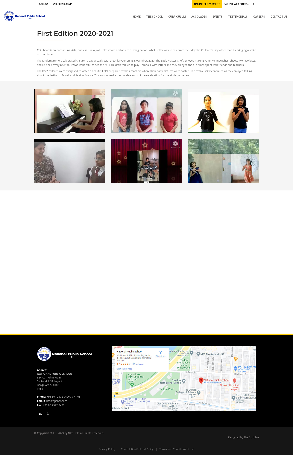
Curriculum (177, 16)
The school (154, 16)
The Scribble (251, 437)
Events (217, 16)
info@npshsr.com (56, 401)
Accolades (199, 16)
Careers (259, 16)
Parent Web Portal (236, 4)
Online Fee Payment (207, 4)
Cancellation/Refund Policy (137, 449)
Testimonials (238, 16)
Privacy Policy (107, 449)
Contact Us (279, 16)
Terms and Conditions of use (176, 449)
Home (137, 16)
